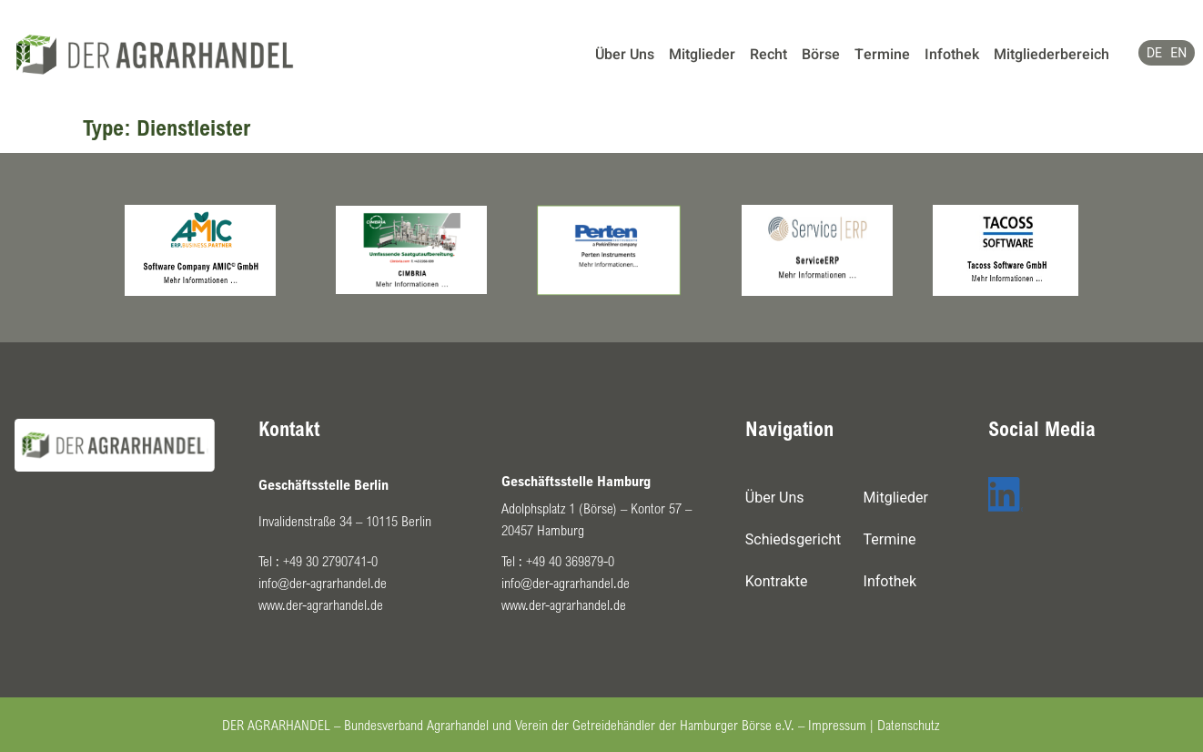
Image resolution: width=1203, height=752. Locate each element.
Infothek (952, 55)
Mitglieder (702, 55)
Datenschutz (908, 725)
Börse (821, 55)
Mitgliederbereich (1051, 55)
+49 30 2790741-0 (330, 561)
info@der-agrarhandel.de (322, 583)
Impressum (837, 725)
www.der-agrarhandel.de (320, 604)
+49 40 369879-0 (570, 561)
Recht (768, 55)
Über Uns (624, 55)
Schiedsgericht (793, 539)
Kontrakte (776, 581)
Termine (882, 55)
